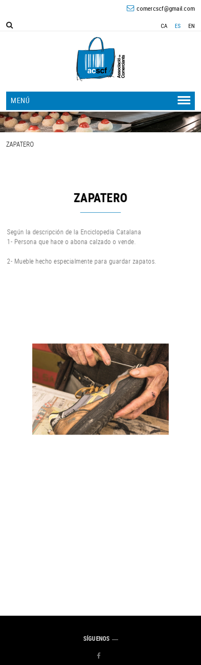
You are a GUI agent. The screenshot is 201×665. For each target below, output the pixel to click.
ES (178, 26)
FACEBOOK (100, 655)
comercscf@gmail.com (166, 8)
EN (191, 26)
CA (164, 26)
